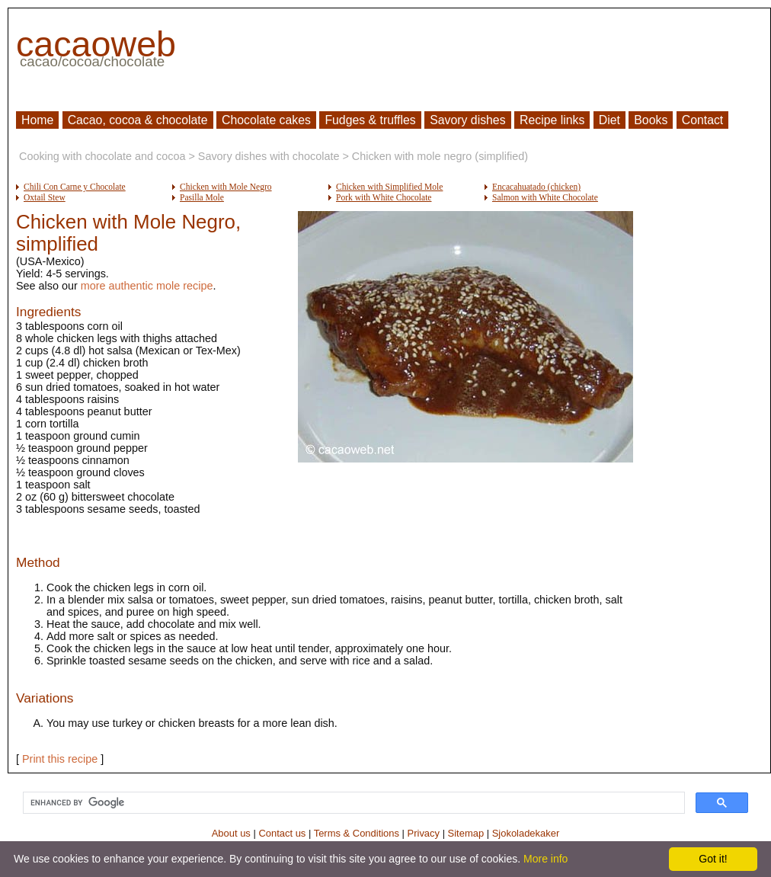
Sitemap (466, 833)
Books (650, 120)
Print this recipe (60, 759)
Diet (609, 120)
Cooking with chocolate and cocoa (102, 156)
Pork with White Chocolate (383, 197)
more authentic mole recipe (147, 286)
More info (545, 859)
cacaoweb (96, 44)
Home (37, 120)
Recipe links (552, 120)
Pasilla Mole (202, 197)
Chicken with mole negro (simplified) (440, 156)
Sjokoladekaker (526, 833)
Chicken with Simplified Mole (389, 186)
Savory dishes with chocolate (269, 156)
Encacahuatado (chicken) (536, 186)
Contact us (282, 833)
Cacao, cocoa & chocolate (138, 120)
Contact (703, 120)
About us (231, 833)
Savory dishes (467, 120)
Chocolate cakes (266, 120)
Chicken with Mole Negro (226, 186)
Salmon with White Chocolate (545, 197)
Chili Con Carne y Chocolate (75, 186)
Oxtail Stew (45, 197)
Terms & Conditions (356, 833)
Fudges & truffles (370, 120)
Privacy (424, 833)
